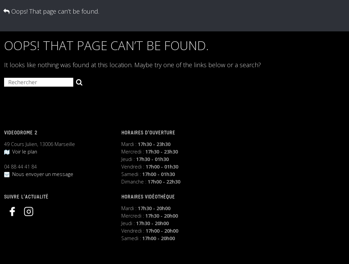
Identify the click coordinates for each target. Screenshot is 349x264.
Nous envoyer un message (38, 174)
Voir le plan (20, 151)
